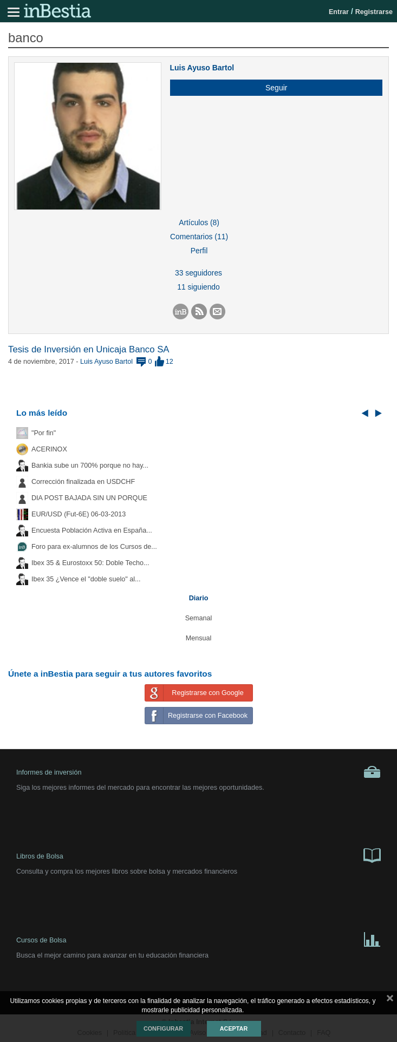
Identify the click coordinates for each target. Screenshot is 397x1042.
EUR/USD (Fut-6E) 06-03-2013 (78, 514)
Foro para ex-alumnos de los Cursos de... (94, 547)
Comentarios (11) (199, 236)
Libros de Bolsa (198, 855)
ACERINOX (49, 449)
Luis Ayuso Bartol (202, 67)
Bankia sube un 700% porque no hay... (89, 465)
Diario (199, 598)
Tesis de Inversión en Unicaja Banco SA (89, 349)
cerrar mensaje (390, 1000)
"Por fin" (43, 433)
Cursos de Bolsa (198, 938)
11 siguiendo (198, 287)
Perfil (199, 250)
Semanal (198, 618)
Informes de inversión (198, 772)
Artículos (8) (199, 222)
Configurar (163, 1028)
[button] (272, 88)
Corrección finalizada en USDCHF (83, 482)
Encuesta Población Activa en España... (91, 530)
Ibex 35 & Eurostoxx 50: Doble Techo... (90, 563)
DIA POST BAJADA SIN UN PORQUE (89, 498)
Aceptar (234, 1028)
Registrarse (374, 12)
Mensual (199, 638)
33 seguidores (198, 272)
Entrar (339, 12)
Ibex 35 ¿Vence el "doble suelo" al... (85, 579)
